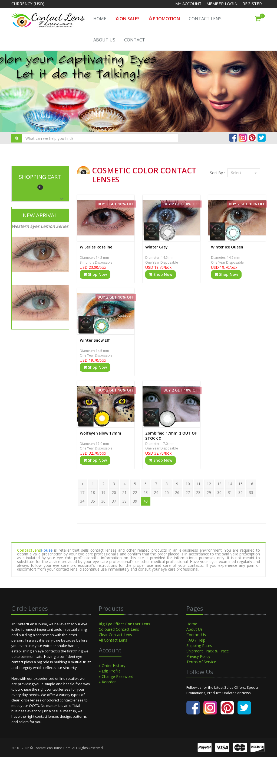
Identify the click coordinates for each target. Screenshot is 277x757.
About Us (104, 40)
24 (156, 492)
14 (230, 483)
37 (114, 501)
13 (219, 483)
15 (240, 483)
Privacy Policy (198, 656)
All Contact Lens (113, 640)
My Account (188, 3)
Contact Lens (205, 19)
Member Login (222, 3)
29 (209, 492)
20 (114, 492)
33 (251, 492)
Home (191, 623)
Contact (134, 40)
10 (188, 483)
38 (124, 501)
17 (82, 492)
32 (240, 492)
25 (166, 492)
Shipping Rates (199, 645)
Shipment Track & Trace (207, 651)
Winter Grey (156, 247)
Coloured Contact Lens (119, 629)
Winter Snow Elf (95, 340)
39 (135, 501)
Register (252, 3)
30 (219, 492)
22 (135, 492)
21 (124, 492)
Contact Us (196, 634)
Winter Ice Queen (227, 247)
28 (198, 492)
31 (230, 492)
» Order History (112, 665)
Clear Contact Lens (115, 634)
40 (145, 501)
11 (198, 483)
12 (209, 483)
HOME (99, 19)
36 (103, 501)
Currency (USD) (27, 3)
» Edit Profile (110, 671)
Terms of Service (201, 661)
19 (103, 492)
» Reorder (107, 681)
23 (145, 492)
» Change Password (116, 676)
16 (251, 483)
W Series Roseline (96, 247)
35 (93, 501)
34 (82, 501)
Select (244, 172)
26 (177, 492)
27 (188, 492)
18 (93, 492)
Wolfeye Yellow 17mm (100, 433)
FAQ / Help (195, 640)
